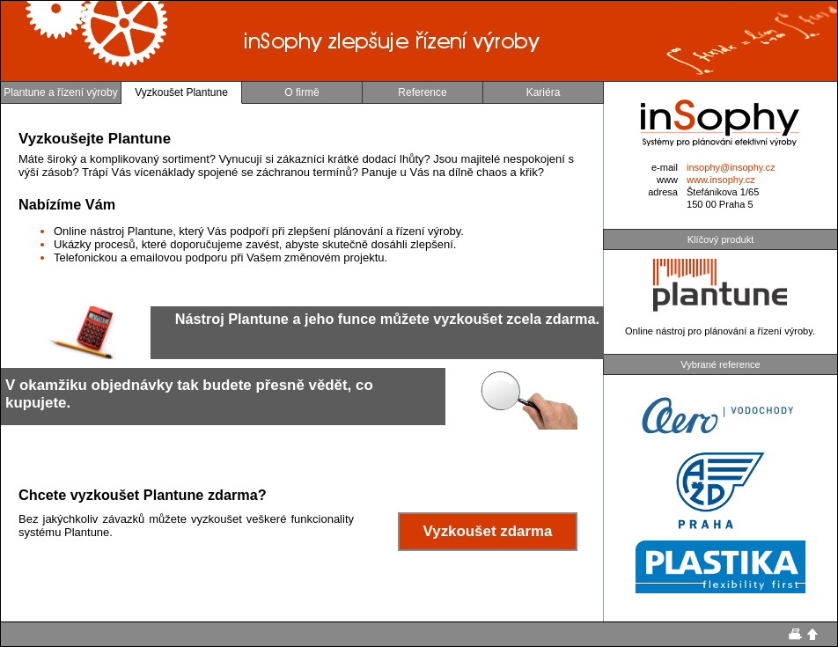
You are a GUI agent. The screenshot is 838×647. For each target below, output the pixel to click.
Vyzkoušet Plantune (181, 92)
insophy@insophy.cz (731, 167)
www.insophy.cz (721, 179)
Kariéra (543, 92)
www (667, 179)
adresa (663, 192)
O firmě (301, 92)
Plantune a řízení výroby (60, 92)
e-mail (664, 167)
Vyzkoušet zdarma (488, 531)
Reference (422, 92)
